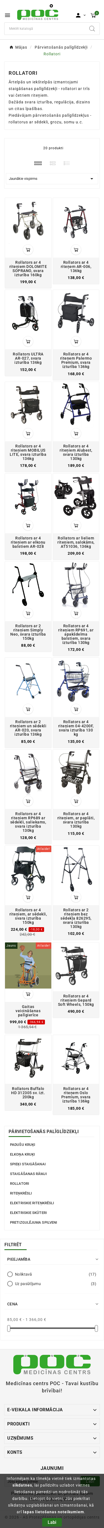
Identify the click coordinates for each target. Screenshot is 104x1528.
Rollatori (19, 1183)
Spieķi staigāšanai (28, 1164)
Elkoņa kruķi (22, 1154)
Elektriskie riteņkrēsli (32, 1203)
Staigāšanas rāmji (28, 1174)
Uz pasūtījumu (55, 1283)
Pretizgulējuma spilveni (33, 1222)
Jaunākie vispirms (52, 178)
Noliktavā (55, 1274)
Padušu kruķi (22, 1145)
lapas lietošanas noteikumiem (53, 1512)
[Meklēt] (45, 28)
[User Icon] (81, 15)
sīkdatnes (22, 1485)
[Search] (92, 29)
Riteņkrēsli (21, 1193)
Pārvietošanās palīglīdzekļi (44, 1131)
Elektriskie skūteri (28, 1213)
